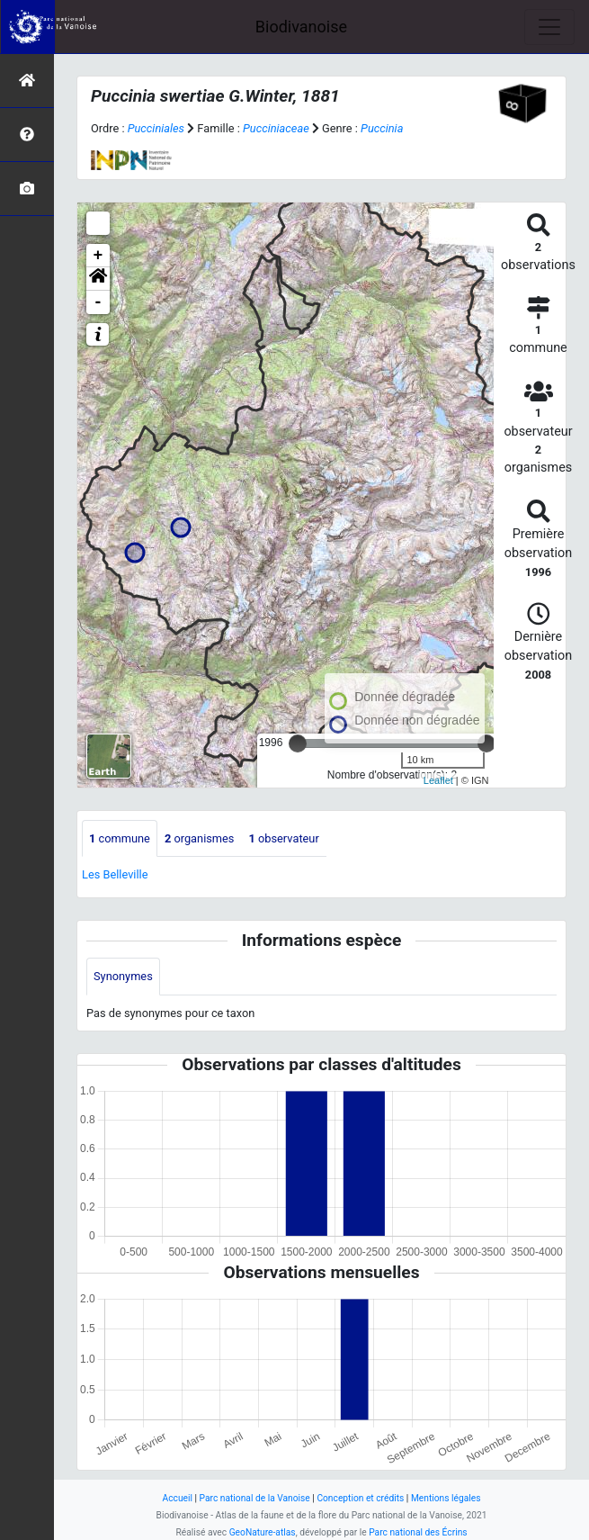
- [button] (98, 302)
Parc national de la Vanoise (255, 1498)
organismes (200, 838)
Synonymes (123, 976)
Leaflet (438, 780)
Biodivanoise (301, 26)
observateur (283, 838)
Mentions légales (446, 1498)
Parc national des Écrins (418, 1532)
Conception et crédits (360, 1498)
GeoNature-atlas (262, 1532)
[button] (98, 279)
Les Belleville (114, 874)
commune (119, 838)
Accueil (177, 1498)
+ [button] (98, 255)
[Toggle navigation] (549, 27)
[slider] (298, 743)
